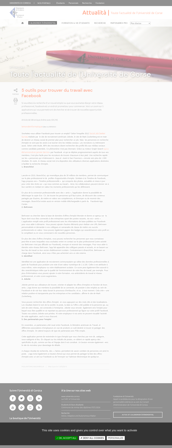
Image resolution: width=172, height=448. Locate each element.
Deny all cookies (92, 438)
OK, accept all (66, 438)
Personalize (115, 438)
